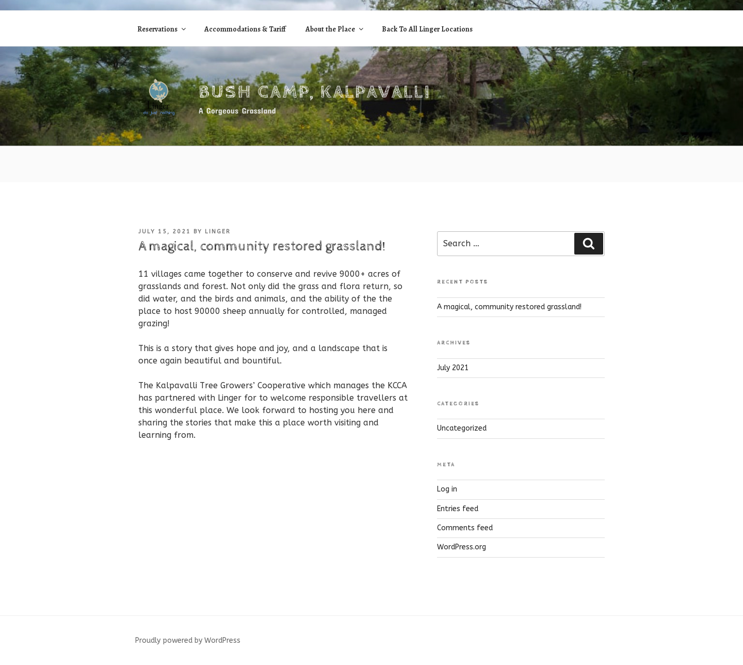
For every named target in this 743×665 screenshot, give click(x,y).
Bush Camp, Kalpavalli (315, 92)
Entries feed (457, 508)
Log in (447, 489)
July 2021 (453, 367)
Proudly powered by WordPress (187, 640)
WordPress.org (461, 547)
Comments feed (465, 528)
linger (218, 231)
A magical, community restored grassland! (509, 307)
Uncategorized (462, 428)
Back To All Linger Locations (427, 29)
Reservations (162, 29)
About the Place (335, 29)
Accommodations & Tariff (245, 29)
